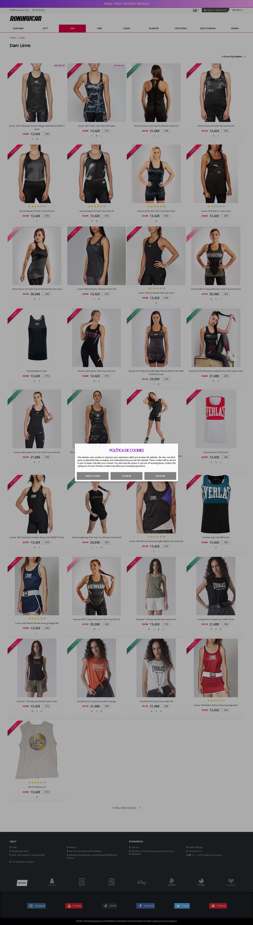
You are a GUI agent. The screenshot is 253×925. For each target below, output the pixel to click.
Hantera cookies (92, 475)
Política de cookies (126, 450)
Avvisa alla (160, 475)
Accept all (126, 475)
